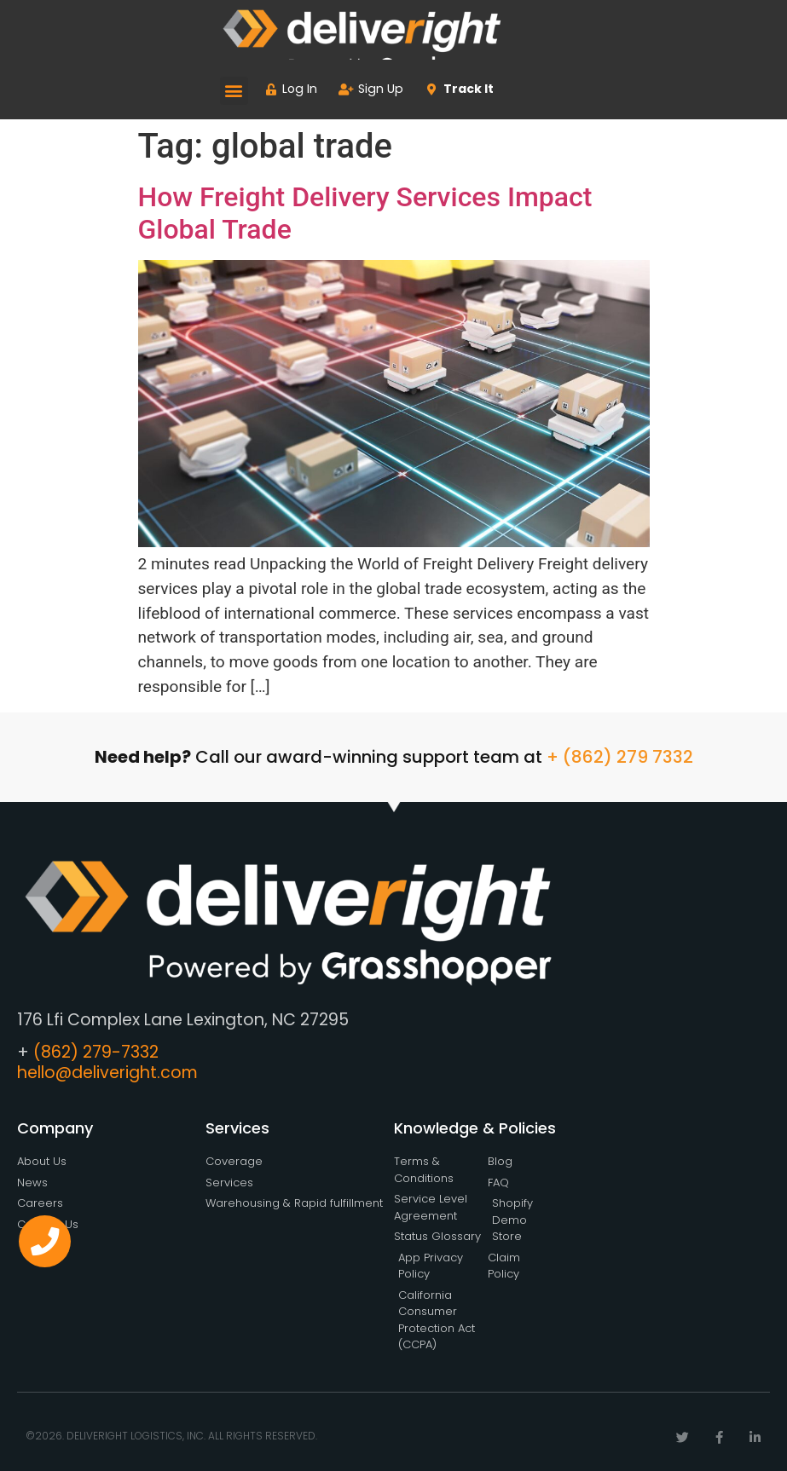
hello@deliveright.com (107, 1072)
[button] (234, 91)
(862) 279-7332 (96, 1052)
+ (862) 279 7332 (620, 757)
